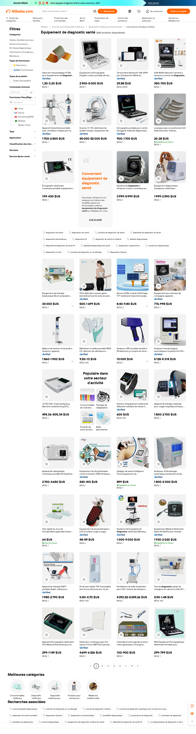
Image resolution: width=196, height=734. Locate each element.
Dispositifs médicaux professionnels (105, 27)
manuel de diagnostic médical (97, 709)
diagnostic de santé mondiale (23, 715)
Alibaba (44, 27)
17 (132, 666)
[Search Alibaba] (66, 11)
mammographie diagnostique (23, 709)
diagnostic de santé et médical (107, 239)
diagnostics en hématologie (81, 715)
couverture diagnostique (157, 245)
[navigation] (22, 347)
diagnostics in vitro (52, 252)
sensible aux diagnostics (21, 722)
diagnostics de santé (53, 232)
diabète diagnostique (137, 239)
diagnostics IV (79, 239)
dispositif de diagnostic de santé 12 (59, 245)
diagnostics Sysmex (117, 252)
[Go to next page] (137, 666)
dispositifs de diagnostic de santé (145, 232)
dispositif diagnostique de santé (95, 245)
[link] (192, 706)
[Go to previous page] (90, 666)
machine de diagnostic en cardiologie (84, 252)
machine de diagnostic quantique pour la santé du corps (141, 709)
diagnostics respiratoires (128, 245)
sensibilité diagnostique (111, 715)
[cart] (139, 12)
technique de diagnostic (169, 715)
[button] (95, 11)
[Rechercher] (107, 11)
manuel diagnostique (49, 722)
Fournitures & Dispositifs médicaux (68, 27)
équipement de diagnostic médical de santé (84, 722)
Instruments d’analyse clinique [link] (140, 27)
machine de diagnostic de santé (109, 232)
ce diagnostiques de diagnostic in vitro (165, 722)
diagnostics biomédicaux (55, 239)
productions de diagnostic (140, 715)
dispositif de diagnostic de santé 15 (126, 722)
